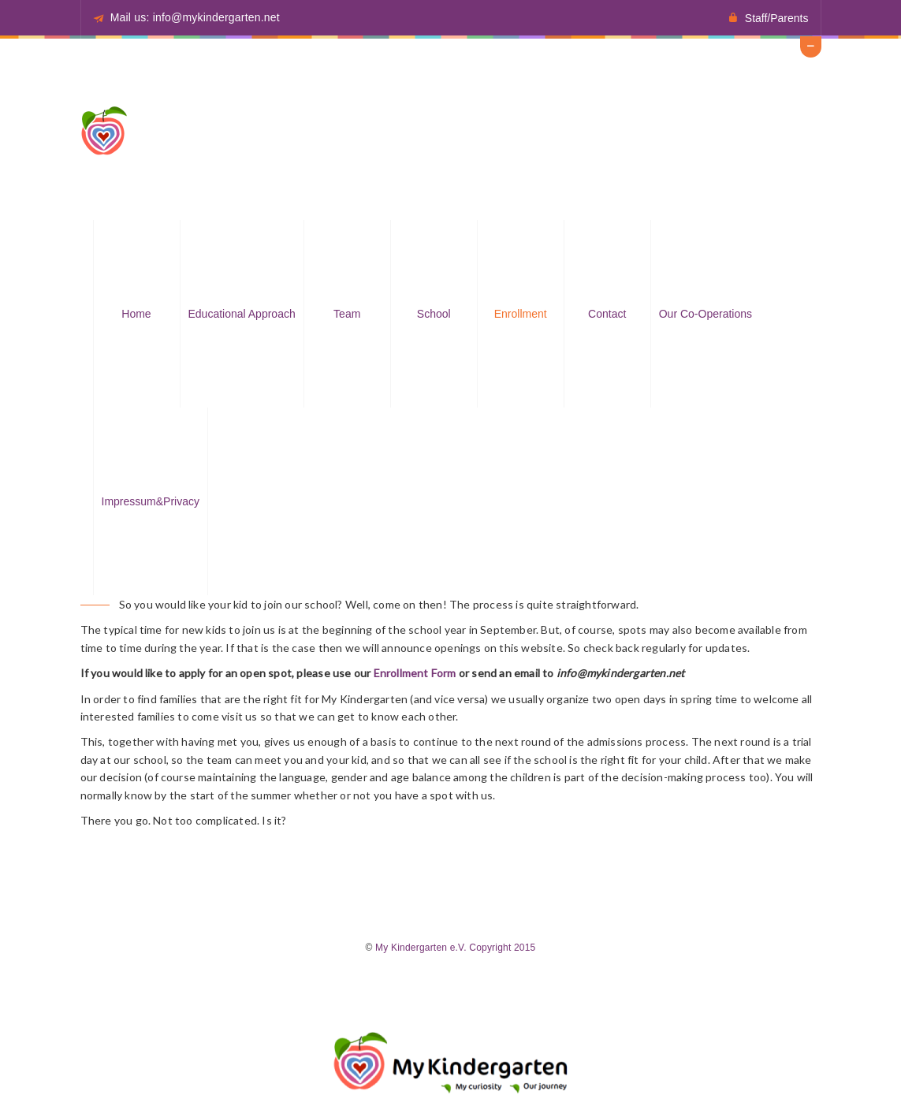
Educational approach (242, 313)
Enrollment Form (415, 673)
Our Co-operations (705, 313)
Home (136, 313)
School (434, 313)
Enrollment (520, 313)
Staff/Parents (777, 18)
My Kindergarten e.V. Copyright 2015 (455, 947)
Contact (607, 313)
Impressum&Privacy (150, 501)
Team (346, 313)
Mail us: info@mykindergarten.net (195, 17)
